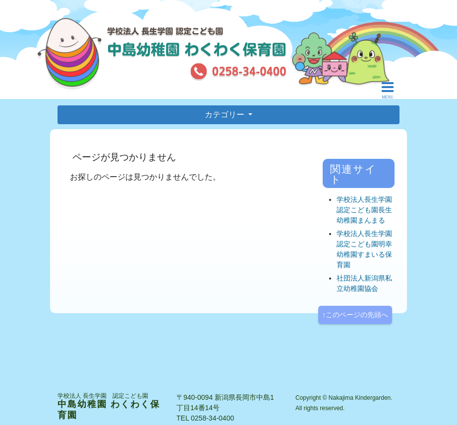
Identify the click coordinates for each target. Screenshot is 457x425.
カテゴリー (225, 114)
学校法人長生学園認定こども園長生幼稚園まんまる (364, 209)
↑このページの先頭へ (355, 315)
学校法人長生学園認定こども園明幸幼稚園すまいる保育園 (364, 249)
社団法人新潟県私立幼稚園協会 (364, 283)
